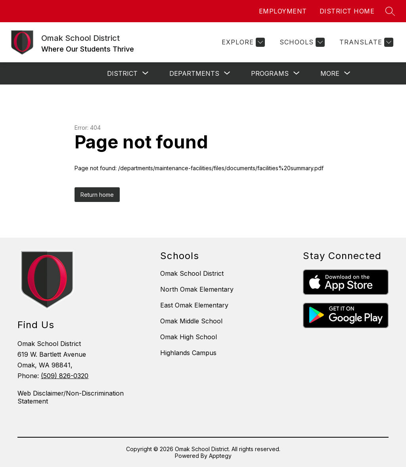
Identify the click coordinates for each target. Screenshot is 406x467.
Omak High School (188, 337)
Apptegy (220, 455)
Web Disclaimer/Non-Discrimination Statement (70, 397)
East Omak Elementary (194, 305)
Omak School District (192, 273)
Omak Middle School (191, 321)
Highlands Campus (188, 353)
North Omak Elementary (197, 289)
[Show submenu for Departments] (194, 73)
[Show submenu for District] (122, 73)
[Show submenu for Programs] (270, 73)
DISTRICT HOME (347, 11)
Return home (97, 194)
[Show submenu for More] (329, 73)
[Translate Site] (365, 42)
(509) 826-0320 (64, 376)
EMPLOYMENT (283, 11)
